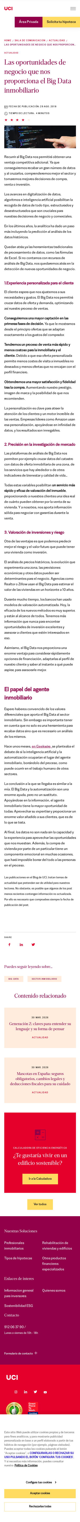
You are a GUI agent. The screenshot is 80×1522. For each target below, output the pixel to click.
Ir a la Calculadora (40, 1179)
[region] (40, 1468)
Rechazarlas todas (40, 1506)
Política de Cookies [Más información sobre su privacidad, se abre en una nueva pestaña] (26, 1465)
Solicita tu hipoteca (61, 22)
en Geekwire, (42, 746)
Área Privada (28, 22)
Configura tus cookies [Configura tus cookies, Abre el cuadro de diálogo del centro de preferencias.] (39, 1482)
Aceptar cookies (40, 1493)
